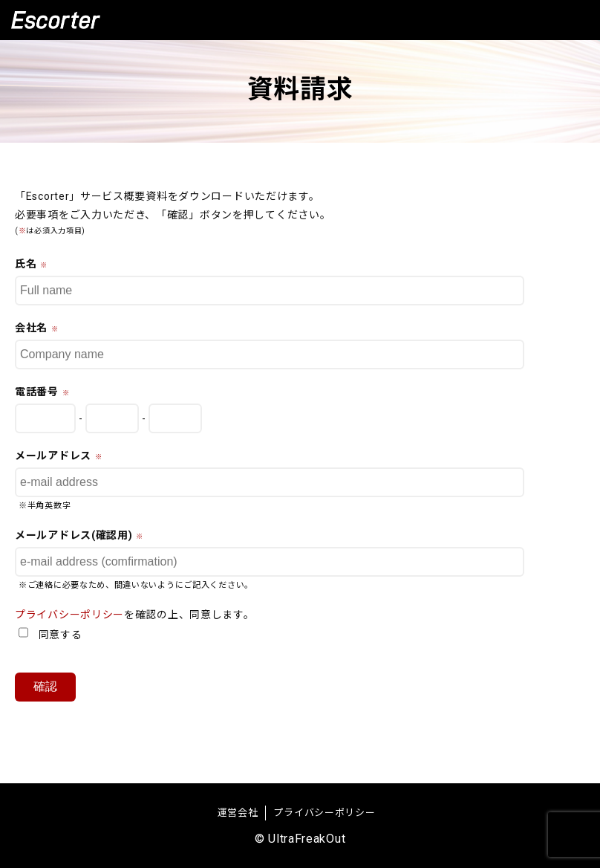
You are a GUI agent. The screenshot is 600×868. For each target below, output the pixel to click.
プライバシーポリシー (69, 615)
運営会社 (238, 812)
